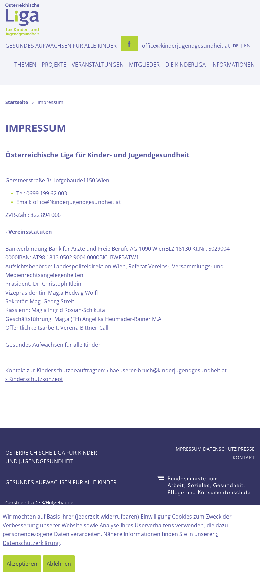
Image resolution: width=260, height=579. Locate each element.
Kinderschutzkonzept (35, 379)
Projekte (54, 64)
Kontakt (244, 457)
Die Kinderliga (185, 64)
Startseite (16, 102)
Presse (246, 449)
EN (247, 45)
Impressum (188, 449)
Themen (25, 64)
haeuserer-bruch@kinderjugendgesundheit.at (168, 370)
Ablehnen (59, 564)
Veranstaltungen (98, 64)
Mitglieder (144, 64)
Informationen (233, 64)
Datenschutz (220, 449)
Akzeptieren (22, 564)
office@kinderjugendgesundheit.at (186, 45)
